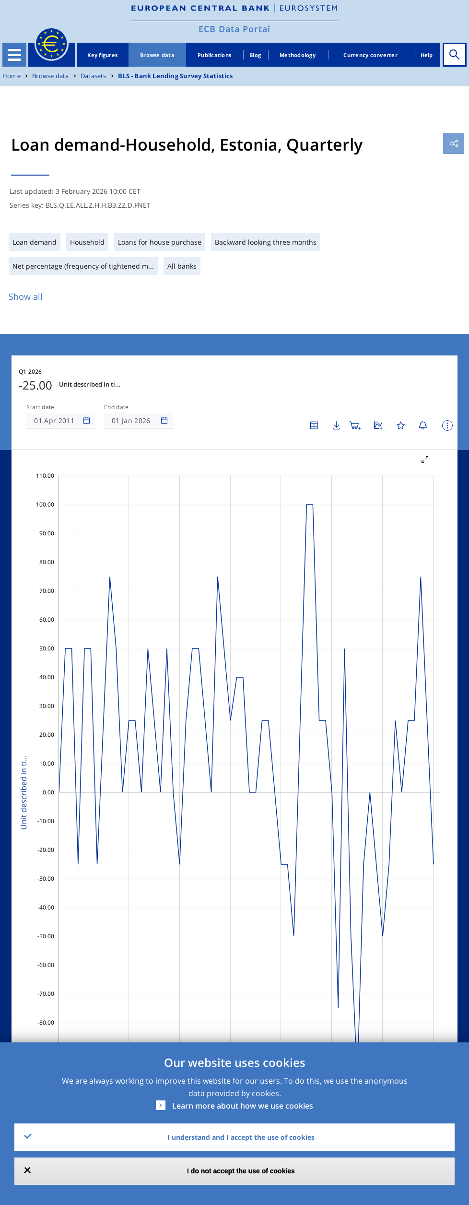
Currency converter (370, 55)
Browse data (157, 55)
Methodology (298, 55)
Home (11, 76)
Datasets (93, 76)
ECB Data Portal (234, 29)
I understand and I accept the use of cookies (241, 1137)
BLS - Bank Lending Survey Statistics (175, 76)
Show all (26, 296)
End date (116, 407)
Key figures (102, 55)
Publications (214, 55)
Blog (255, 55)
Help (427, 55)
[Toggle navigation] (14, 55)
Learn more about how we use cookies (242, 1105)
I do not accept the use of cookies (241, 1171)
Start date (40, 407)
